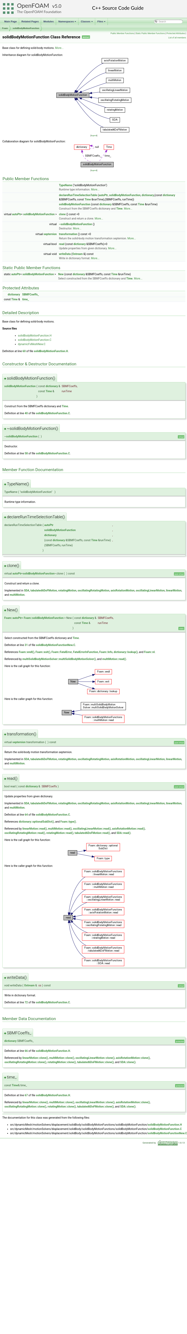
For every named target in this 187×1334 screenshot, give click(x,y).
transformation (68, 234)
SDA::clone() (128, 1062)
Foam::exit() (42, 652)
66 (26, 1050)
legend (94, 135)
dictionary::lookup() (126, 652)
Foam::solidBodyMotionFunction (43, 617)
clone (62, 214)
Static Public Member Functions (150, 33)
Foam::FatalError (62, 652)
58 (26, 453)
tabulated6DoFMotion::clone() (95, 1062)
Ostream (77, 254)
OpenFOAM (33, 5)
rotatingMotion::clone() (61, 1062)
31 (26, 645)
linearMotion (174, 590)
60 (24, 351)
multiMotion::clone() (61, 1057)
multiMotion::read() (114, 659)
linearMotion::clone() (35, 1057)
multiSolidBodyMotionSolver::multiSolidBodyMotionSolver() (59, 659)
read (61, 244)
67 (26, 1095)
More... (59, 47)
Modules (48, 21)
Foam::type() (68, 821)
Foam (5, 28)
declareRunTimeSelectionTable (78, 195)
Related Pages (30, 21)
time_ (25, 299)
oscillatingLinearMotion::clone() (95, 1057)
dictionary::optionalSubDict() (36, 821)
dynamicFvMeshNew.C (32, 344)
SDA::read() (123, 832)
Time (88, 199)
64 (26, 814)
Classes (87, 22)
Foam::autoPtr (13, 617)
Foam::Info (105, 652)
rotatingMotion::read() (59, 832)
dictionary (148, 195)
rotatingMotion (67, 590)
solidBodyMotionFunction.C (34, 339)
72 (26, 1002)
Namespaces (67, 22)
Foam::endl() (26, 652)
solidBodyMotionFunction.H (35, 335)
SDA (26, 590)
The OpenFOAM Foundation (39, 12)
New (61, 274)
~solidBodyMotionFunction (75, 224)
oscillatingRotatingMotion (93, 590)
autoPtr (103, 195)
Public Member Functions (122, 33)
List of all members (177, 37)
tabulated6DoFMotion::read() (92, 832)
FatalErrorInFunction (85, 652)
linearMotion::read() (34, 828)
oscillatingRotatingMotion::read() (24, 832)
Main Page (10, 21)
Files (101, 22)
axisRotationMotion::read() (128, 828)
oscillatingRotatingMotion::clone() (25, 1062)
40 (26, 413)
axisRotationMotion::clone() (133, 1057)
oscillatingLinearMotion (150, 590)
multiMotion (17, 594)
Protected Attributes (175, 33)
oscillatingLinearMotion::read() (92, 828)
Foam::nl (149, 652)
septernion (50, 234)
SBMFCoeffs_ (30, 294)
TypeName (65, 185)
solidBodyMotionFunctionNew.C (55, 645)
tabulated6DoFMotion (43, 590)
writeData (65, 254)
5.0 (58, 6)
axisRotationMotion (122, 590)
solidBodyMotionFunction (26, 28)
